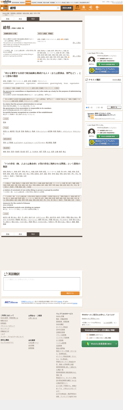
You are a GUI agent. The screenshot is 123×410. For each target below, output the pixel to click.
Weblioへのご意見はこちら (91, 318)
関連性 (18, 219)
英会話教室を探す (84, 2)
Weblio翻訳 (117, 80)
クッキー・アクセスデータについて (12, 337)
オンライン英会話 (61, 2)
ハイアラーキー (39, 142)
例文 (20, 19)
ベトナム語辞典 (61, 343)
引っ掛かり (7, 222)
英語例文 (22, 2)
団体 (4, 122)
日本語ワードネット (27, 301)
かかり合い (24, 222)
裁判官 (12, 131)
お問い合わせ (32, 318)
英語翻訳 (52, 2)
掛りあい (14, 217)
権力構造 (49, 142)
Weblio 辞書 (6, 13)
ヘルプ (3, 334)
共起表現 (34, 2)
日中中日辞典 (60, 330)
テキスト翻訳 (94, 79)
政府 (60, 151)
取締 (33, 131)
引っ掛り (25, 217)
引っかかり (64, 219)
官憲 (44, 151)
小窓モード (77, 7)
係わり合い (15, 222)
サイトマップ (5, 329)
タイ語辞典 (59, 340)
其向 (8, 151)
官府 (12, 151)
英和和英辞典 (15, 2)
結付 (58, 217)
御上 (64, 151)
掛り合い (45, 219)
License (59, 301)
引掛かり (51, 222)
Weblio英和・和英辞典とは (9, 318)
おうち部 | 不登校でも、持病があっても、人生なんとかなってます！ (66, 388)
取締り (59, 131)
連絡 (77, 222)
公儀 (56, 151)
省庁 (40, 151)
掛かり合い (76, 219)
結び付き (53, 217)
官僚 (22, 131)
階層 (54, 142)
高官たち (6, 131)
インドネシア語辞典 (62, 338)
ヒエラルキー (18, 142)
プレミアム (83, 9)
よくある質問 (108, 323)
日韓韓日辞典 (60, 332)
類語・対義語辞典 (62, 319)
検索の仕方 (4, 321)
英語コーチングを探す (72, 2)
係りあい (56, 219)
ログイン (91, 9)
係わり (68, 222)
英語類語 (28, 2)
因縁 (4, 224)
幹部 (54, 131)
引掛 (70, 219)
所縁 (30, 222)
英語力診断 (46, 2)
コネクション (40, 217)
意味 (7, 19)
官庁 (27, 151)
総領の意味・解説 (28, 13)
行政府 (17, 151)
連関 (39, 219)
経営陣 (50, 131)
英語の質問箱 (60, 348)
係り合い (24, 219)
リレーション (32, 219)
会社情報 (31, 345)
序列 (4, 142)
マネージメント (41, 131)
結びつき (32, 217)
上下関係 (10, 142)
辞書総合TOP (5, 331)
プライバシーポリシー (8, 326)
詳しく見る (77, 43)
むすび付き (11, 219)
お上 (48, 151)
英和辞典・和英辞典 (16, 13)
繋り (47, 217)
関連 (50, 219)
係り (19, 217)
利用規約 (3, 323)
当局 (52, 151)
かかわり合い (43, 222)
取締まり (28, 131)
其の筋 (22, 151)
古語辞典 (59, 346)
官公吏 (18, 131)
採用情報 (31, 348)
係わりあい (74, 217)
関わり (35, 222)
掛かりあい (62, 222)
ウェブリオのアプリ (7, 342)
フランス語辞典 (61, 335)
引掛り (63, 217)
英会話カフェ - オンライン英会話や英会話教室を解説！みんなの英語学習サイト (66, 380)
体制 (4, 151)
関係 (68, 217)
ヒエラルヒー (28, 142)
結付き (5, 217)
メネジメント (67, 131)
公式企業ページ (33, 343)
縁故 (73, 222)
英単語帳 (39, 2)
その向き (35, 151)
